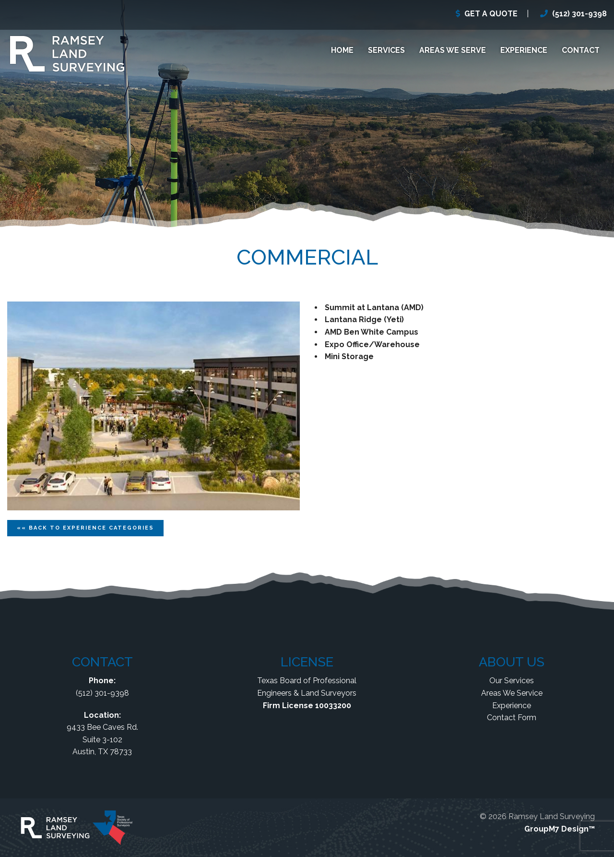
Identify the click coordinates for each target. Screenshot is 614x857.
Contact (581, 50)
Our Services (511, 680)
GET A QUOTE (491, 13)
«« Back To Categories (85, 528)
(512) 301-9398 (579, 13)
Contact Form (511, 717)
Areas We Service (512, 693)
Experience (523, 50)
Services (386, 50)
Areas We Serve (452, 50)
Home (342, 50)
